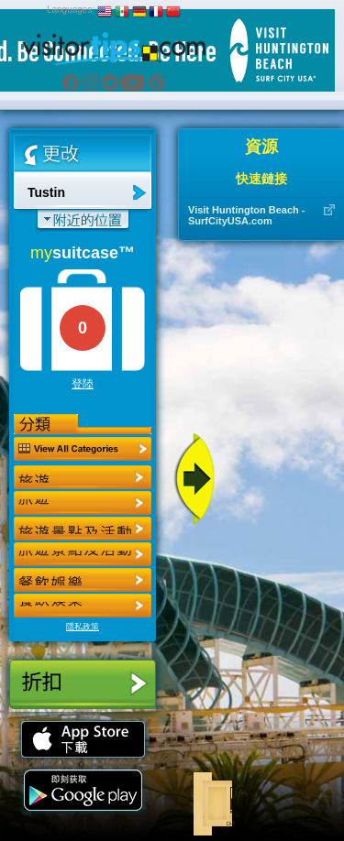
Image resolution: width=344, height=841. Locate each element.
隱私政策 (82, 626)
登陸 (83, 383)
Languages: (70, 10)
